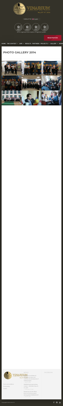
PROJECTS (44, 43)
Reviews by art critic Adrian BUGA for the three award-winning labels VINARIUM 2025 (31, 393)
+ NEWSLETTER (27, 19)
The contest (12, 43)
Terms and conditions (8, 384)
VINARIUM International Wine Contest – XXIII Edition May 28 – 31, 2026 (31, 386)
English (35, 19)
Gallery (53, 43)
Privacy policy (6, 386)
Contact (5, 388)
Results (28, 43)
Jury (20, 43)
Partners (35, 43)
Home (4, 43)
